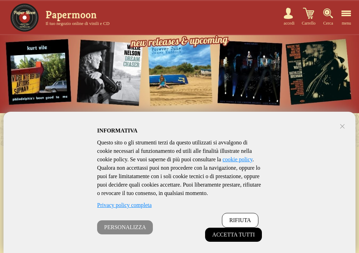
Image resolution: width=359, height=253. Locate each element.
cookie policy (238, 159)
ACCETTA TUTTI (233, 235)
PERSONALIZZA (125, 227)
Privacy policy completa (124, 205)
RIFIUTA (240, 220)
